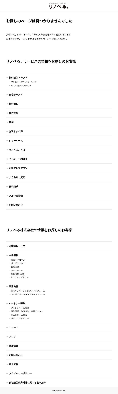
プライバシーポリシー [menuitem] (20, 373)
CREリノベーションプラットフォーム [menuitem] (28, 294)
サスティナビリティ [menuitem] (20, 277)
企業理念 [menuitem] (15, 267)
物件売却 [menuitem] (13, 113)
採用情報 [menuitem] (13, 346)
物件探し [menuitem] (13, 103)
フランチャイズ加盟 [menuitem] (20, 308)
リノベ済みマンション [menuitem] (21, 86)
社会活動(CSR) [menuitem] (17, 274)
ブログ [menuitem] (12, 336)
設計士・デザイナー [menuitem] (20, 318)
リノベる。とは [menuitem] (17, 149)
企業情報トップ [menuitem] (17, 246)
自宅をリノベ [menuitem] (16, 94)
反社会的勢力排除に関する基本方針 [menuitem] (27, 382)
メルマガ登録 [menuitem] (16, 195)
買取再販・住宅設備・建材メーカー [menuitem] (27, 311)
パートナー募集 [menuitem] (17, 303)
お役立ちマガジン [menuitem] (18, 168)
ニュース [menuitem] (13, 327)
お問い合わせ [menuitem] (16, 205)
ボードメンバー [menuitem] (18, 263)
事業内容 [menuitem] (13, 286)
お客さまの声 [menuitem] (16, 131)
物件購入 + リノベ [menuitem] (18, 77)
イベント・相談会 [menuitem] (18, 159)
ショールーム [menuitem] (16, 140)
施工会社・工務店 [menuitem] (19, 315)
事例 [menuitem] (11, 122)
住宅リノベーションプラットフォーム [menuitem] (28, 291)
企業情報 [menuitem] (13, 255)
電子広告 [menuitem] (13, 364)
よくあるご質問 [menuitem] (17, 177)
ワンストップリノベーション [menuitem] (24, 82)
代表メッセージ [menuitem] (18, 260)
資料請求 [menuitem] (13, 186)
